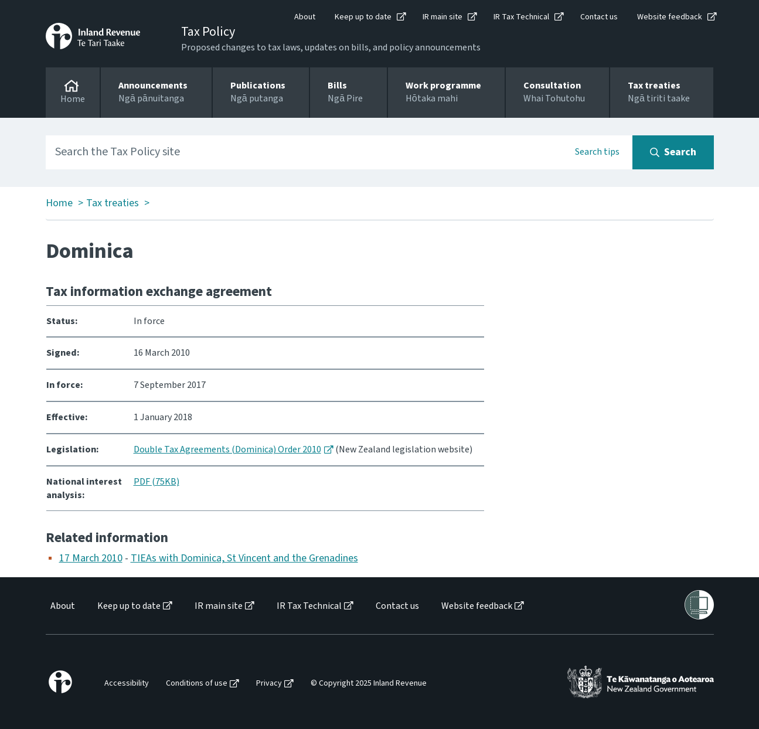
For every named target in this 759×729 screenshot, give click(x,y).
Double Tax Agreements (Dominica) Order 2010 (227, 449)
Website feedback (669, 17)
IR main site (442, 17)
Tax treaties (112, 203)
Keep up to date (363, 17)
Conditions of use (196, 684)
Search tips (597, 151)
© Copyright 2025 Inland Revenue (369, 684)
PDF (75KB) (156, 481)
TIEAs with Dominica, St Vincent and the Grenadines (244, 558)
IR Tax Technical (521, 17)
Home (59, 203)
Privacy (269, 684)
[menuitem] (62, 606)
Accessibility (126, 684)
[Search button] (673, 152)
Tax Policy (208, 31)
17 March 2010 (90, 558)
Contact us (599, 17)
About (304, 17)
